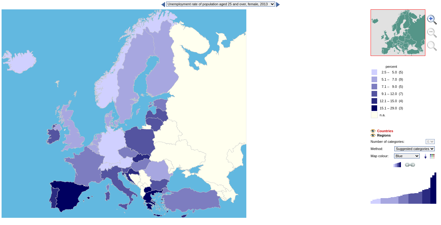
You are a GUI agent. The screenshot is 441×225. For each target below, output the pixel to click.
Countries (385, 131)
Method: (377, 149)
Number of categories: (387, 141)
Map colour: (379, 156)
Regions (384, 135)
